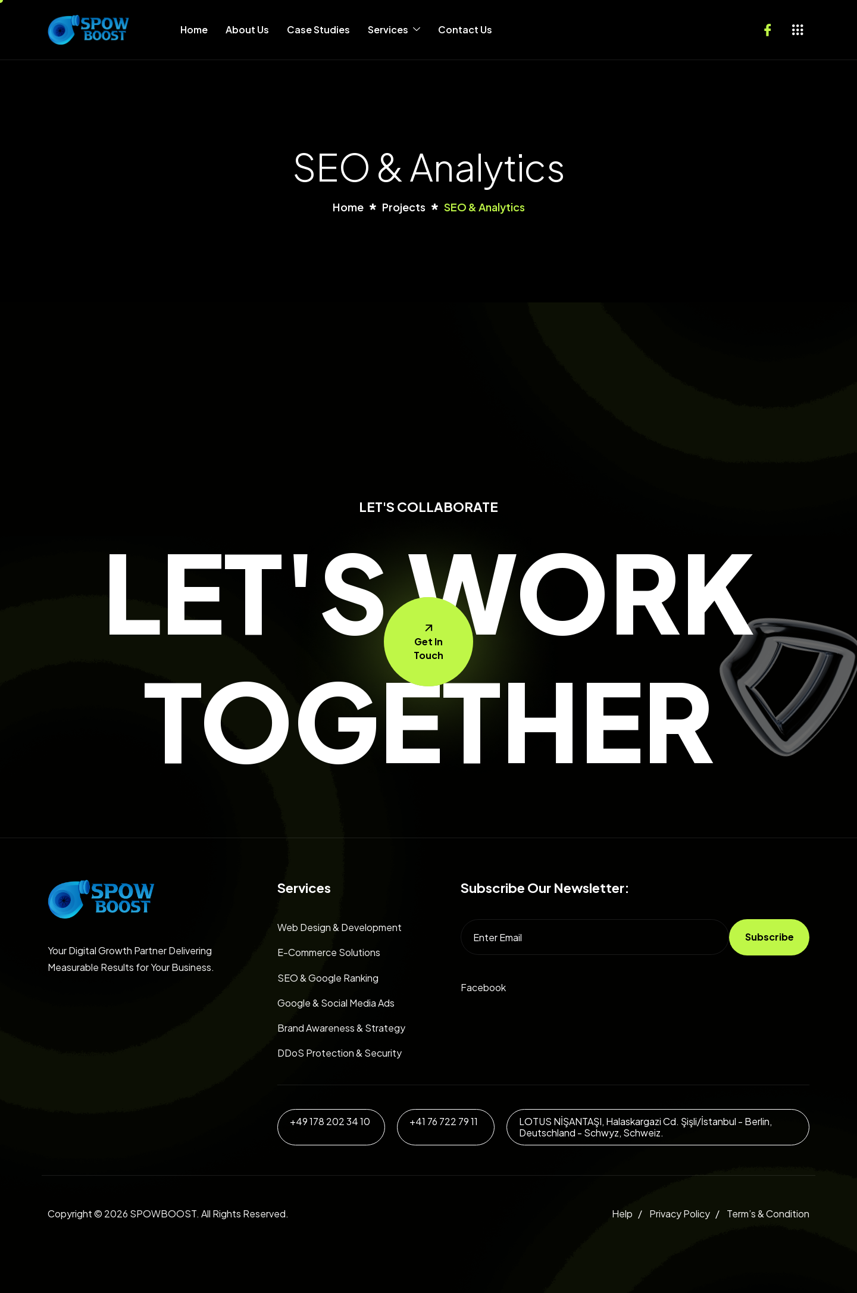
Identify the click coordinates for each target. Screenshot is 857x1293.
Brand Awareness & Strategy (341, 1028)
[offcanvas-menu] (797, 30)
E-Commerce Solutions (328, 952)
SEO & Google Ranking (328, 978)
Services (394, 29)
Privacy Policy (679, 1213)
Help (622, 1213)
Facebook (483, 987)
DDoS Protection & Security (339, 1053)
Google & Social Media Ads (336, 1003)
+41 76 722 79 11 (443, 1121)
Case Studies (318, 29)
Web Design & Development (339, 927)
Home (194, 29)
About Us (247, 29)
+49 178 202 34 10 (330, 1121)
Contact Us (465, 29)
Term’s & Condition (768, 1213)
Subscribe (769, 936)
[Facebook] (768, 27)
